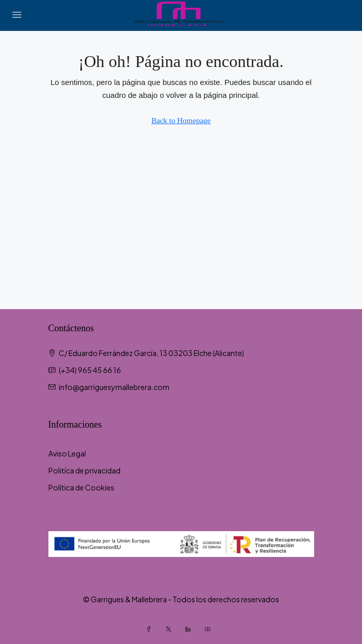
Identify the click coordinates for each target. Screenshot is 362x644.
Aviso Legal (67, 453)
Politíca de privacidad (84, 470)
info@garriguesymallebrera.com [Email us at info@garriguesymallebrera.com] (114, 387)
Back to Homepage (181, 120)
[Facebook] (152, 629)
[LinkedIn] (191, 629)
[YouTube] (210, 629)
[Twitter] (171, 629)
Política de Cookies (81, 487)
